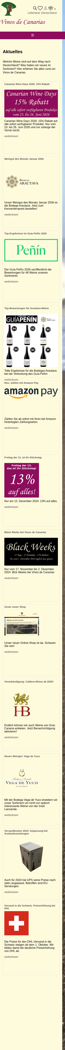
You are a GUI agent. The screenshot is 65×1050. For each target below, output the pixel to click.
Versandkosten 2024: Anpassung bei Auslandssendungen (26, 832)
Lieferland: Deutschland (42, 12)
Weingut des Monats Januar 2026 (24, 159)
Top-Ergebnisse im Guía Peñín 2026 (25, 233)
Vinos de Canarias (22, 21)
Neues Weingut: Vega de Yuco (22, 756)
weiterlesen (11, 136)
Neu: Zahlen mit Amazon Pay (21, 382)
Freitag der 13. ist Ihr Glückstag (23, 457)
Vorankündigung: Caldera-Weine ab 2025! (28, 681)
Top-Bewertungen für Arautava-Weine (26, 308)
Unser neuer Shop (15, 606)
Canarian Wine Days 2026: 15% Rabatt (27, 84)
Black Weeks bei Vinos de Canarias (25, 532)
